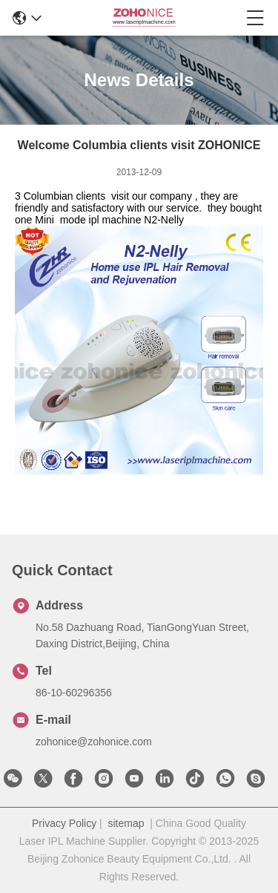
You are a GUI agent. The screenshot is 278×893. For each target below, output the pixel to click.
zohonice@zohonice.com (94, 742)
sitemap (125, 823)
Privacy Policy (64, 823)
